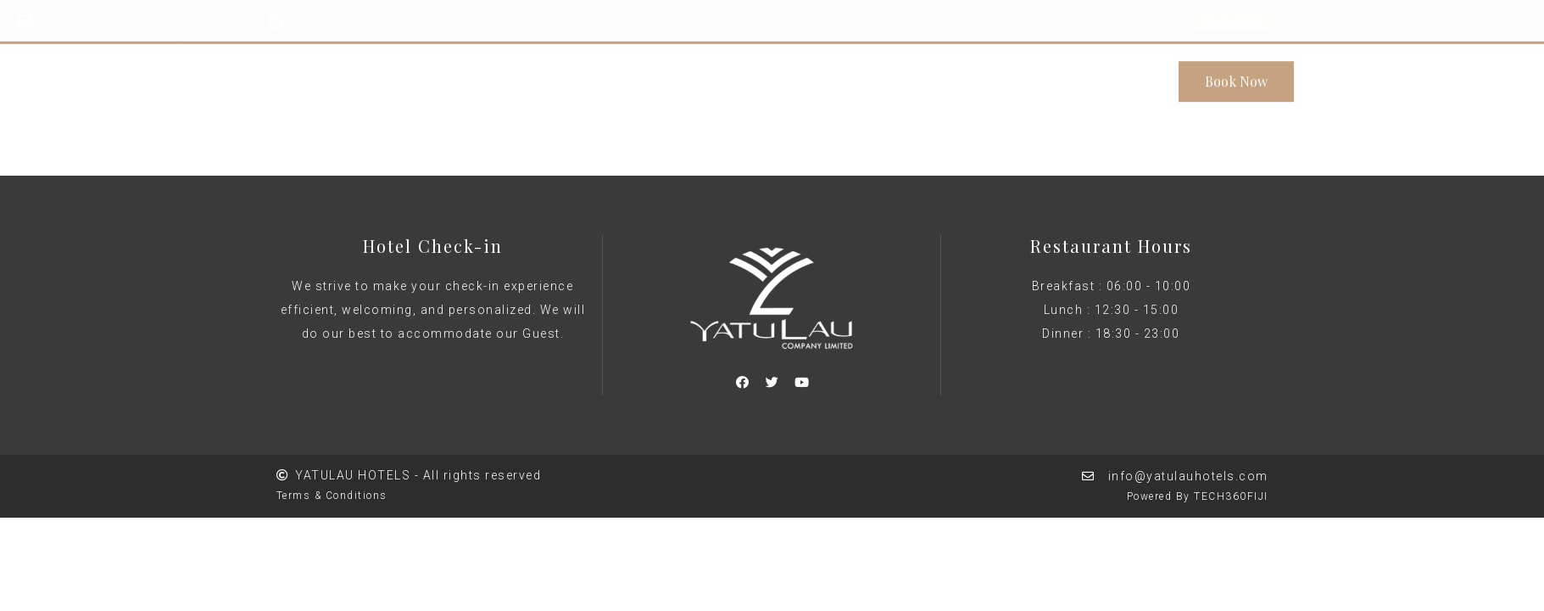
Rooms (878, 75)
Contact (954, 75)
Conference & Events (758, 75)
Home (572, 75)
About (639, 75)
